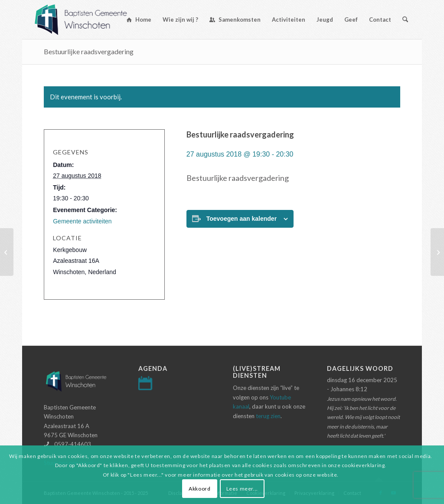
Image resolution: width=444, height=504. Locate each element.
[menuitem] (139, 19)
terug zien (268, 415)
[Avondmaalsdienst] (437, 252)
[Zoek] (405, 19)
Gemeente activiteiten (82, 221)
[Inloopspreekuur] (6, 252)
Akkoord (199, 488)
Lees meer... (242, 488)
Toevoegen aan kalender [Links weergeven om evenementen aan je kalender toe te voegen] (241, 218)
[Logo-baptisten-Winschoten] (87, 19)
